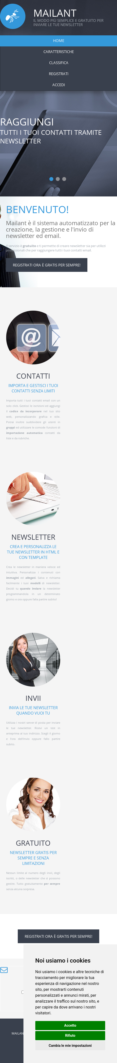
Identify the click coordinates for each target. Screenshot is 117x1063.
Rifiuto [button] (70, 1035)
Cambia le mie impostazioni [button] (70, 1046)
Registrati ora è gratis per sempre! (46, 264)
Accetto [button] (70, 1025)
